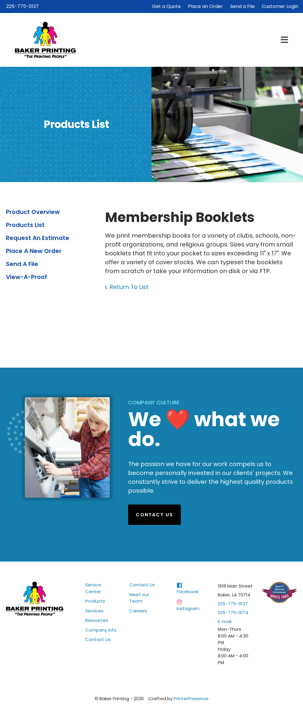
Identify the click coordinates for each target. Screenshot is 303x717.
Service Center (93, 588)
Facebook (187, 591)
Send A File (22, 264)
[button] (284, 40)
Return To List (129, 287)
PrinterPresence (191, 698)
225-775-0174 (233, 612)
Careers (138, 611)
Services (94, 611)
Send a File (242, 6)
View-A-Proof (26, 277)
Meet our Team (139, 597)
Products (95, 601)
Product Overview (33, 212)
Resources (96, 620)
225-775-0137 (22, 6)
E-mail (224, 621)
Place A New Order (34, 251)
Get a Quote (166, 6)
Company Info (101, 630)
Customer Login (280, 6)
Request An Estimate (37, 238)
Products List (25, 225)
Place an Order (205, 6)
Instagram (188, 608)
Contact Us (154, 514)
